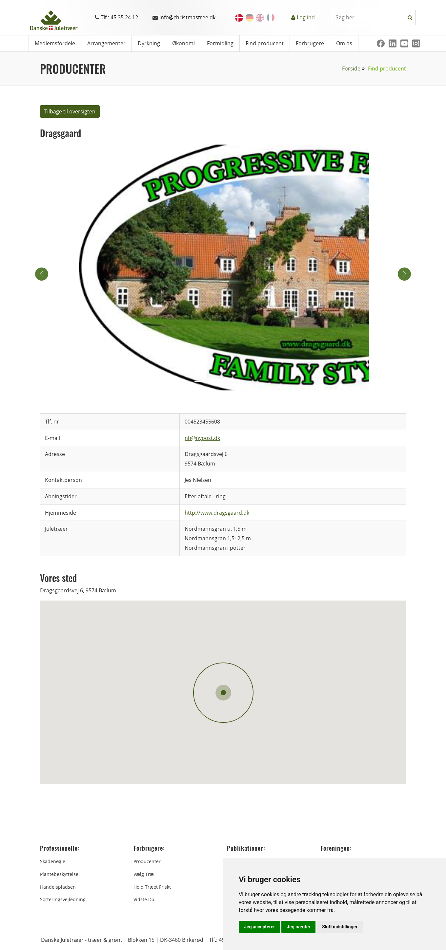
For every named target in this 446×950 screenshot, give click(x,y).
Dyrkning (149, 43)
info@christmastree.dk (183, 17)
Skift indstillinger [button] (339, 926)
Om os (344, 43)
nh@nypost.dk (202, 438)
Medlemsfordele (55, 43)
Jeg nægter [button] (298, 926)
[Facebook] (381, 43)
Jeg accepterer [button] (259, 926)
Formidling (220, 43)
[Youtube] (404, 43)
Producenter (147, 861)
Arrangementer (106, 43)
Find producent (265, 43)
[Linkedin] (392, 43)
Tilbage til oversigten (69, 111)
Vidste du (143, 899)
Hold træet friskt (152, 887)
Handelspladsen (58, 887)
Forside (351, 68)
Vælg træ (143, 874)
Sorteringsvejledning (63, 899)
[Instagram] (416, 43)
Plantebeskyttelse (59, 874)
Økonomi (183, 43)
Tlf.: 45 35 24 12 (116, 17)
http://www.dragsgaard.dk (217, 512)
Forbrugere (310, 43)
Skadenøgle (52, 861)
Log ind (306, 17)
